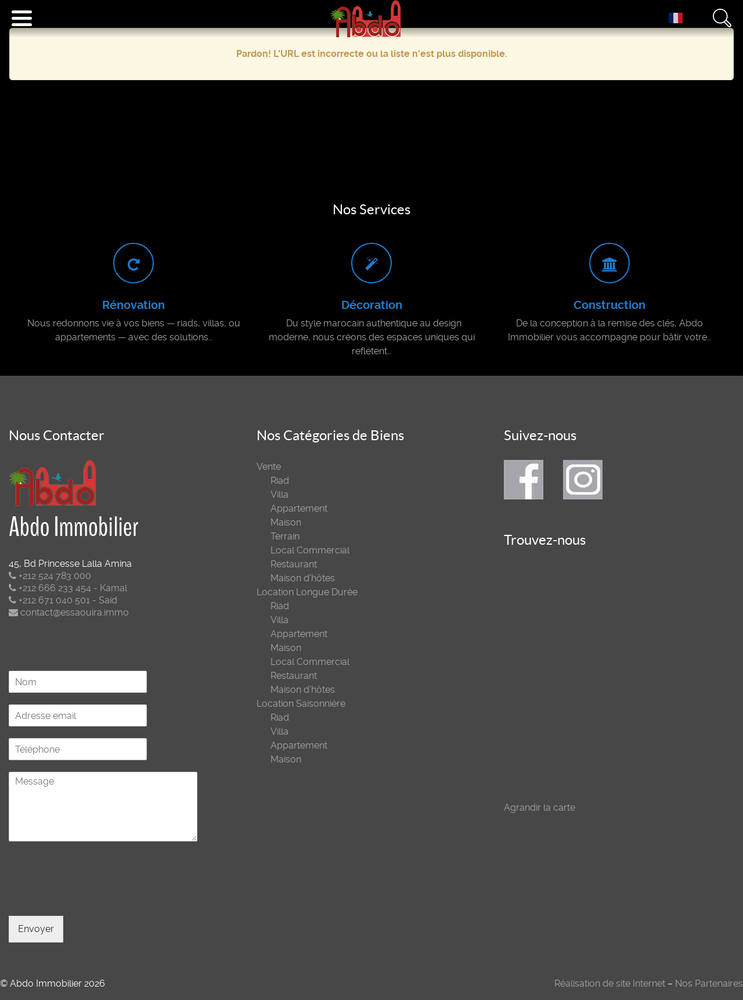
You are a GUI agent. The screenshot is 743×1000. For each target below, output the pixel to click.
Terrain (285, 536)
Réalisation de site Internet (609, 983)
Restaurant (293, 564)
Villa (279, 494)
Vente (269, 466)
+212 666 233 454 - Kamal (68, 587)
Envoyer (36, 928)
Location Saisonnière (301, 703)
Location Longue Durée (307, 592)
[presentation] (97, 896)
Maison (285, 522)
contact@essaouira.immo (69, 612)
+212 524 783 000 (50, 575)
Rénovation (133, 305)
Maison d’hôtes (302, 578)
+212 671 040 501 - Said (63, 600)
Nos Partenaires (709, 983)
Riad (279, 480)
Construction (609, 305)
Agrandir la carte (539, 807)
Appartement (298, 508)
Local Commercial (309, 550)
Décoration (371, 305)
